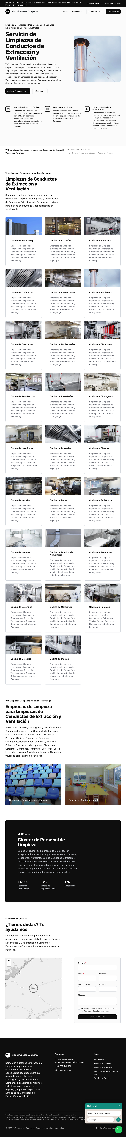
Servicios (77, 11)
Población (103, 984)
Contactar (113, 11)
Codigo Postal (84, 984)
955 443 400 (95, 11)
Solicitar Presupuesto (17, 91)
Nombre (82, 963)
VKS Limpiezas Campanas (22, 11)
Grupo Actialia (114, 1128)
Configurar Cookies (102, 1078)
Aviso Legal (99, 1059)
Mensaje (82, 995)
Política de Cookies (102, 1063)
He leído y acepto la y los (99, 1009)
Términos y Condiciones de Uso (96, 1011)
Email (81, 974)
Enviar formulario (97, 1017)
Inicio (65, 11)
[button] (33, 988)
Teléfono (103, 974)
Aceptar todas (93, 3)
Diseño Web (101, 1128)
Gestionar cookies (113, 3)
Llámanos (39, 91)
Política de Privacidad (106, 1008)
